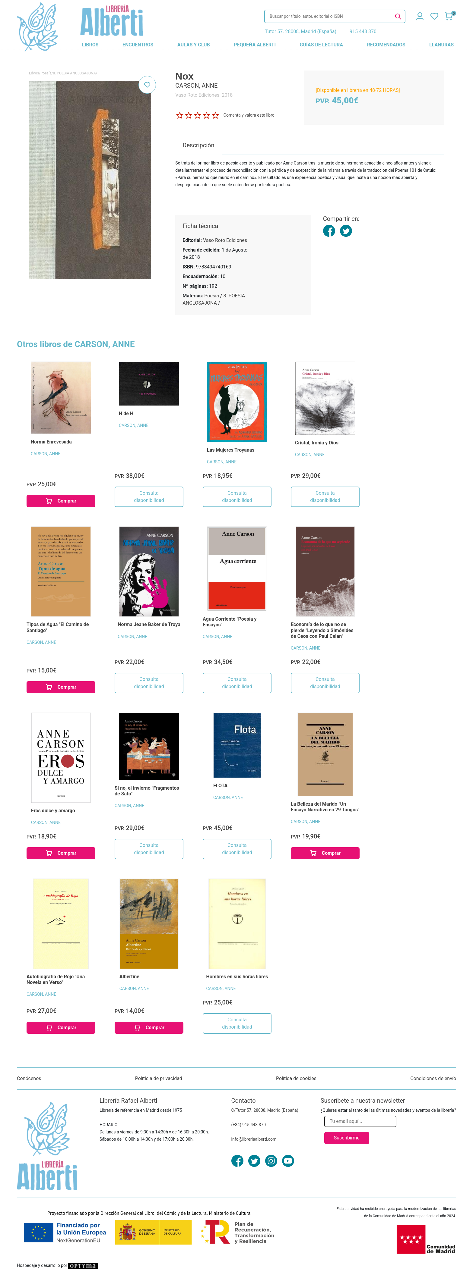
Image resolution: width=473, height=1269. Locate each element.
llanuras (441, 45)
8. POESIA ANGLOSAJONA (74, 73)
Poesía (45, 73)
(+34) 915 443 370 (248, 1124)
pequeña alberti (255, 45)
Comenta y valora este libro (249, 115)
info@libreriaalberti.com (254, 1139)
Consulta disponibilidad (149, 496)
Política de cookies (296, 1078)
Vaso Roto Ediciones (225, 240)
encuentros (137, 45)
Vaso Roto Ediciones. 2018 (204, 95)
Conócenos (29, 1078)
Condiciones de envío (433, 1078)
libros (90, 45)
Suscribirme (347, 1138)
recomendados (386, 45)
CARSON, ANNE (45, 453)
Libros (34, 73)
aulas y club (193, 45)
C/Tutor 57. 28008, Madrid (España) (264, 1110)
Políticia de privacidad (158, 1078)
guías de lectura (321, 45)
